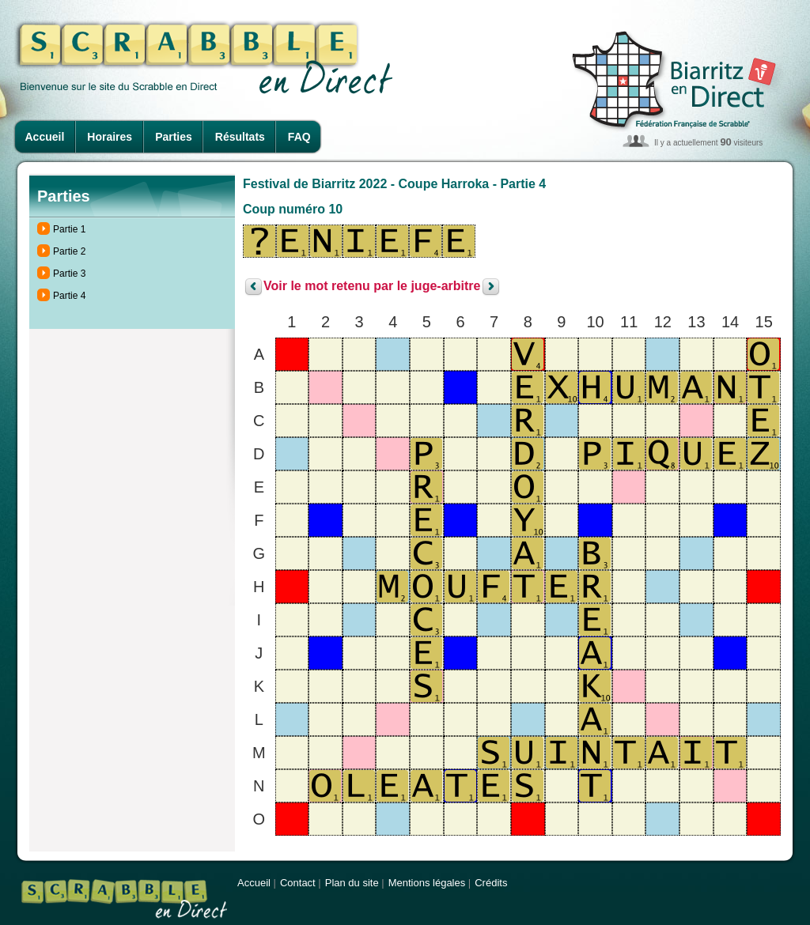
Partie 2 (69, 251)
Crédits (491, 883)
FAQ (299, 136)
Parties (173, 136)
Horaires (109, 136)
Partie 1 (69, 229)
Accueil (45, 136)
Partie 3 (69, 273)
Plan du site (352, 883)
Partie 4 (69, 295)
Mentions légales (427, 883)
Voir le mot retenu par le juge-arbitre (371, 286)
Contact (298, 883)
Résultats (240, 136)
